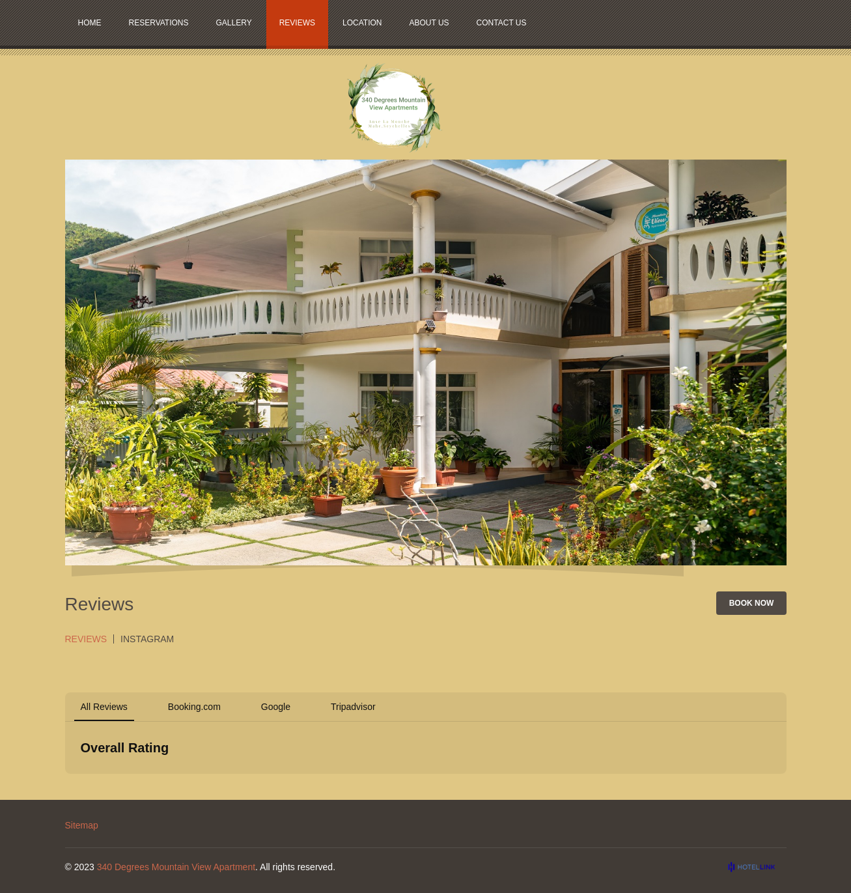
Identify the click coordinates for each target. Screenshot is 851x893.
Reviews (86, 639)
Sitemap (81, 825)
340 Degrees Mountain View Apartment (176, 867)
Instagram (147, 639)
